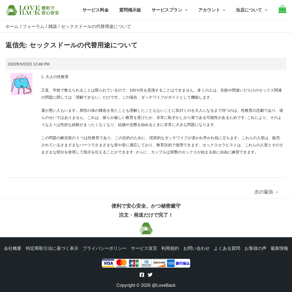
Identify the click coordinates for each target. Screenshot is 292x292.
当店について (252, 10)
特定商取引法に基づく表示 (51, 247)
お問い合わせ (196, 247)
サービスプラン (174, 10)
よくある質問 (227, 247)
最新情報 (280, 247)
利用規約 (170, 247)
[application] (189, 10)
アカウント (214, 10)
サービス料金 (103, 10)
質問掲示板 (136, 10)
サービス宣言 (144, 247)
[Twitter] (150, 274)
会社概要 (12, 247)
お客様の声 (256, 247)
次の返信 (266, 191)
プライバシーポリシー (104, 247)
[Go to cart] (282, 11)
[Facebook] (141, 274)
